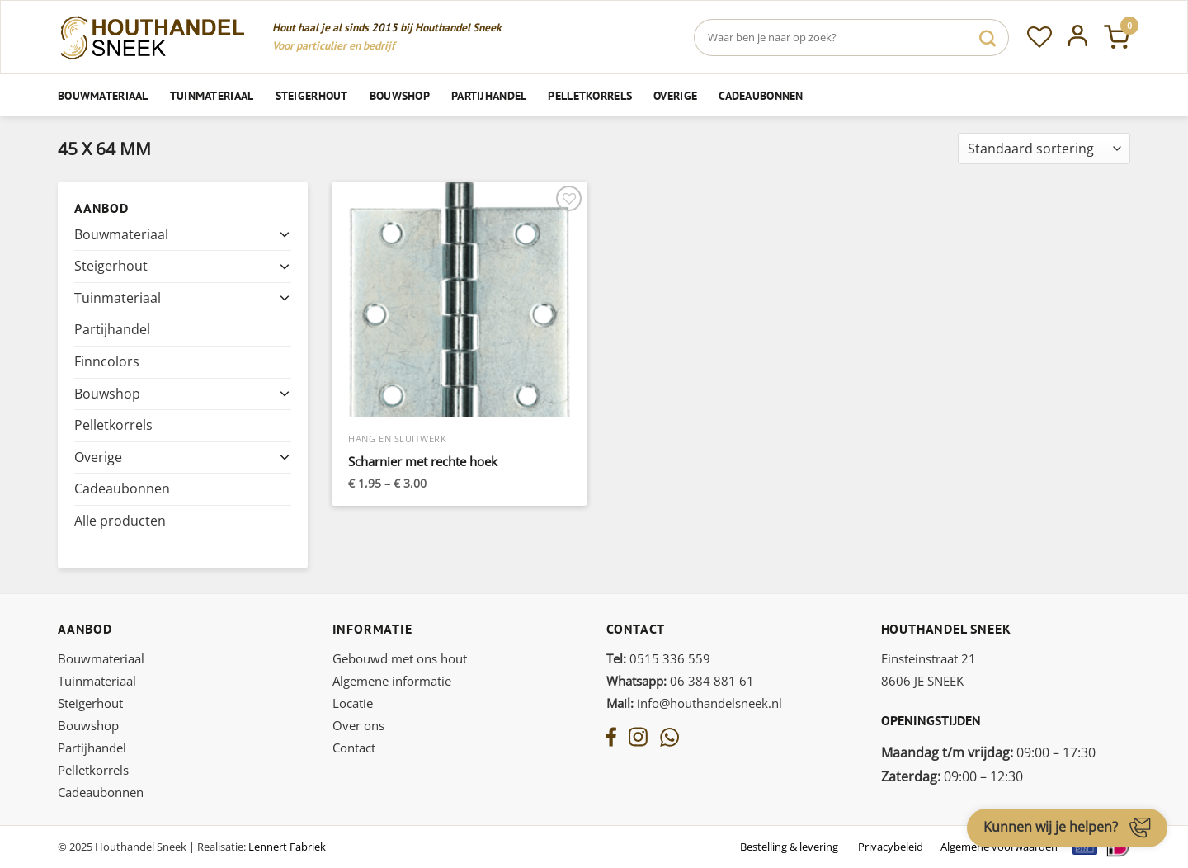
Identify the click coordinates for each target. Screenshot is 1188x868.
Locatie (352, 703)
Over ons (358, 725)
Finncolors (106, 361)
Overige (675, 95)
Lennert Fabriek (287, 846)
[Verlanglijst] (1039, 37)
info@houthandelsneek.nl (694, 703)
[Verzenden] (987, 37)
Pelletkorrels (590, 95)
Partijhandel (488, 95)
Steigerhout (312, 95)
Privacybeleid (890, 846)
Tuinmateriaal (212, 95)
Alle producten (120, 521)
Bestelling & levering (789, 846)
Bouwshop (400, 95)
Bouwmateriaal (103, 95)
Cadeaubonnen (761, 95)
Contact (353, 747)
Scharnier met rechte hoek (422, 461)
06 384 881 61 (680, 680)
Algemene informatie (391, 680)
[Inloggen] (1077, 37)
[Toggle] (284, 234)
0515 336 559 (658, 658)
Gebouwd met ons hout (399, 658)
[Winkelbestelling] (1044, 149)
